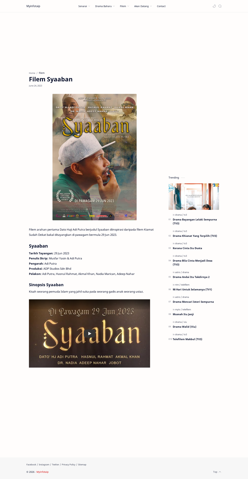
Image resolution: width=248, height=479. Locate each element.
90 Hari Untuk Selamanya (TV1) (192, 289)
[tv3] (185, 214)
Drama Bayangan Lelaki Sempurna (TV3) (195, 221)
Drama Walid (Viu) (184, 326)
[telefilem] (185, 284)
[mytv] (178, 309)
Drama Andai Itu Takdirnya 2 (191, 277)
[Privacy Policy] (68, 464)
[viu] (185, 321)
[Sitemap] (82, 464)
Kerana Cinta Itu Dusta (187, 248)
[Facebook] (31, 464)
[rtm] (177, 284)
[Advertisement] (124, 41)
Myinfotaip (33, 6)
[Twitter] (55, 464)
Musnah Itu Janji (183, 314)
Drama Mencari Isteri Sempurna (193, 301)
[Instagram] (44, 464)
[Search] (219, 6)
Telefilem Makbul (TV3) (187, 339)
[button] (214, 6)
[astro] (178, 272)
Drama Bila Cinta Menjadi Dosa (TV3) (192, 262)
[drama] (179, 214)
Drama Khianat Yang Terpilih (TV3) (195, 235)
